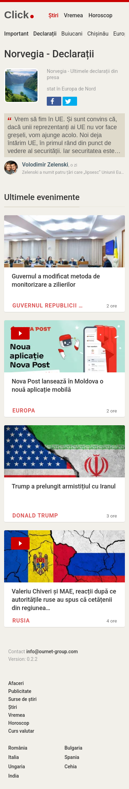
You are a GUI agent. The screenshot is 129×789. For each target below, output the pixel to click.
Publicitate (19, 691)
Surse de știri (22, 699)
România (17, 748)
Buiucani (71, 33)
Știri (53, 15)
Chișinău (98, 33)
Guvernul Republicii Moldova (49, 305)
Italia (13, 757)
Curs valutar (21, 731)
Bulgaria (74, 748)
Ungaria (16, 766)
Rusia (21, 620)
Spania (72, 757)
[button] (54, 101)
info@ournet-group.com (52, 651)
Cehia (71, 766)
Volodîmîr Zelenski (45, 164)
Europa (23, 410)
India (13, 776)
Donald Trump (35, 515)
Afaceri (16, 683)
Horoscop (100, 15)
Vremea (73, 15)
